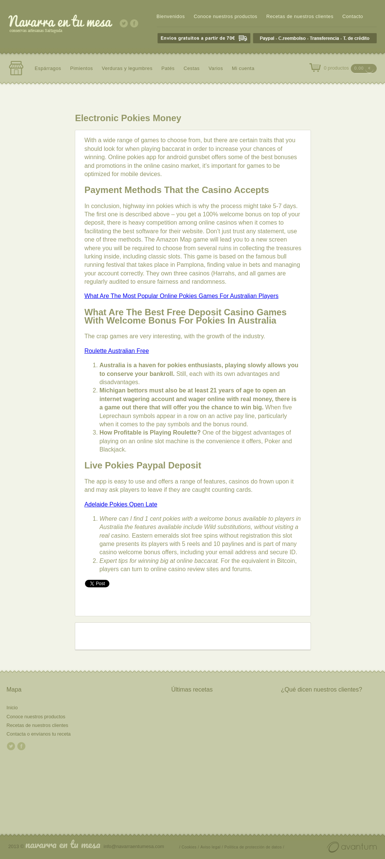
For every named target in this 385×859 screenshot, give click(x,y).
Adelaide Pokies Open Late (120, 504)
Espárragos (48, 68)
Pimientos (81, 68)
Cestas (191, 68)
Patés (167, 68)
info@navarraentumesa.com (134, 846)
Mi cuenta (243, 68)
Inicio (12, 707)
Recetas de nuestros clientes (299, 16)
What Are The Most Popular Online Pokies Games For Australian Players (181, 296)
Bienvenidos (170, 16)
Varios (216, 68)
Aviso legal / (211, 847)
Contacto (352, 16)
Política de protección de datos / (254, 847)
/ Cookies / (189, 847)
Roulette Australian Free (116, 351)
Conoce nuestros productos (225, 16)
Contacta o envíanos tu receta (38, 734)
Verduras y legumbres (127, 68)
